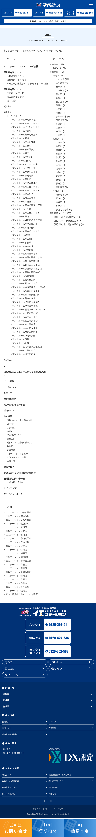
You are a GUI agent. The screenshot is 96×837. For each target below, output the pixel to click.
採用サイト (9, 410)
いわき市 (60, 79)
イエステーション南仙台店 (16, 516)
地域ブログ (9, 467)
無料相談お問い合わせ (14, 478)
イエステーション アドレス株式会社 (21, 66)
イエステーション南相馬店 (16, 557)
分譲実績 (11, 450)
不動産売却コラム (15, 76)
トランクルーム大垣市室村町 (24, 313)
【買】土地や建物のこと (64, 217)
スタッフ (8, 393)
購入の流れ (12, 100)
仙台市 (59, 161)
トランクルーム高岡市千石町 (24, 253)
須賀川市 (60, 120)
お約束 (10, 446)
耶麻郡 (59, 113)
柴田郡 (59, 146)
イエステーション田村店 (15, 568)
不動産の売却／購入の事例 (71, 775)
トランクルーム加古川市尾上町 (25, 291)
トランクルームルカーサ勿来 (24, 164)
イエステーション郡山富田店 (17, 538)
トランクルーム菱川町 (20, 179)
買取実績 (54, 72)
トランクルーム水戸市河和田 (24, 332)
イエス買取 (9, 381)
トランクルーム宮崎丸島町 (23, 276)
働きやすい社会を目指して (19, 442)
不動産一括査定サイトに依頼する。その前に (28, 83)
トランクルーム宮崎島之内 (23, 280)
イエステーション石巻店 (15, 583)
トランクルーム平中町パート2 (24, 231)
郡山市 (59, 94)
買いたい (71, 662)
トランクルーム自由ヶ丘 (21, 246)
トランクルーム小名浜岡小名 (24, 183)
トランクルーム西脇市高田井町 (25, 272)
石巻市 (59, 165)
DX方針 (10, 424)
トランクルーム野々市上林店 (24, 283)
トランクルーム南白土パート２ (25, 186)
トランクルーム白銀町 (20, 160)
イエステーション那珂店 (15, 534)
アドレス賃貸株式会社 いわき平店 (21, 594)
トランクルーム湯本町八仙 (23, 194)
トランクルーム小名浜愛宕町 (24, 224)
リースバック (10, 387)
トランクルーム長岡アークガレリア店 (28, 309)
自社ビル (11, 431)
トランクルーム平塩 (19, 216)
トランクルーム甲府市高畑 (23, 335)
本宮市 (59, 131)
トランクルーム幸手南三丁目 (24, 317)
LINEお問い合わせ (15, 482)
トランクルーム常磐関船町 (23, 227)
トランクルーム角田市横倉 (23, 198)
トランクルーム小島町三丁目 (24, 172)
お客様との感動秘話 (24, 781)
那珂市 (59, 206)
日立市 (59, 198)
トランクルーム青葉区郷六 (23, 149)
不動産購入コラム (58, 213)
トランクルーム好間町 (20, 235)
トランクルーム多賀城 (20, 242)
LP (5, 366)
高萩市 (59, 202)
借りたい (8, 112)
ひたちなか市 (62, 209)
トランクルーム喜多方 (20, 138)
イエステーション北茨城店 (16, 523)
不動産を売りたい (12, 72)
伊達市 (59, 105)
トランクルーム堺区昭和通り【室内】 (28, 287)
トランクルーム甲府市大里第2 (24, 302)
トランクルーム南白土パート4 (24, 190)
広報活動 (11, 427)
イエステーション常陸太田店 (17, 561)
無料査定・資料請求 (16, 80)
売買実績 (71, 728)
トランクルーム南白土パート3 (24, 213)
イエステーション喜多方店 (16, 587)
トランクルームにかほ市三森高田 (26, 347)
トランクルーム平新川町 (21, 157)
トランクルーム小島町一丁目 (24, 168)
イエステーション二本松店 (16, 542)
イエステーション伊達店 (15, 546)
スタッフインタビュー (17, 453)
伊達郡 (59, 124)
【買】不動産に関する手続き (66, 224)
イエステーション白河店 (15, 549)
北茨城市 (60, 194)
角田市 (59, 153)
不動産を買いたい (12, 89)
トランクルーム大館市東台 (23, 350)
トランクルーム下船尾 (20, 209)
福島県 (56, 75)
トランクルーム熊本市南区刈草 (25, 294)
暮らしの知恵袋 (24, 794)
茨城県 (56, 191)
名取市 (59, 172)
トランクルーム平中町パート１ (25, 127)
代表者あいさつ (14, 435)
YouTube (8, 360)
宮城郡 (59, 180)
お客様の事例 (10, 399)
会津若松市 (61, 116)
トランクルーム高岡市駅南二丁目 (26, 257)
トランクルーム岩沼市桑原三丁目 (26, 220)
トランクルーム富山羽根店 (23, 324)
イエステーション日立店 (15, 531)
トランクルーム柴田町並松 (23, 142)
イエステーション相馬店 (15, 553)
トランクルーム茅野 (19, 343)
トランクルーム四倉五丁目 (23, 201)
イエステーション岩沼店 (15, 527)
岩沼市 (59, 176)
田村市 (59, 135)
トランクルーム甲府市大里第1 (24, 306)
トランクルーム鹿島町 (20, 146)
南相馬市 (60, 83)
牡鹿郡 (59, 183)
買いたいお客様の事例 (14, 404)
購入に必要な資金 (15, 97)
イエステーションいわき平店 (17, 512)
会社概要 (8, 416)
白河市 (59, 127)
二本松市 (60, 90)
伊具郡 (59, 157)
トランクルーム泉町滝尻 (21, 175)
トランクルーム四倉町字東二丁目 (26, 205)
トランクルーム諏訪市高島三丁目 (26, 268)
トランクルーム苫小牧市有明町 (25, 261)
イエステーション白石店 (15, 564)
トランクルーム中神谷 (20, 131)
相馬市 (59, 86)
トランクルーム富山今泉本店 (24, 320)
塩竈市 (59, 168)
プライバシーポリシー (14, 494)
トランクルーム (14, 116)
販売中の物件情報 (24, 734)
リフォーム (25, 675)
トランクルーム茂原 (19, 339)
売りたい (25, 662)
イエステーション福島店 (15, 590)
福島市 (59, 98)
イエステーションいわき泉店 (17, 520)
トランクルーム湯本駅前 (21, 250)
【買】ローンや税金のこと (65, 220)
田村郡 (59, 109)
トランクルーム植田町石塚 (23, 354)
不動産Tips (71, 787)
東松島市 (60, 187)
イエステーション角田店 (15, 575)
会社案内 (11, 439)
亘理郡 (59, 150)
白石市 (59, 142)
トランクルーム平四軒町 (21, 239)
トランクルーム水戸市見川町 (24, 328)
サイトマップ (10, 488)
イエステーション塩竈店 (15, 579)
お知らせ (54, 64)
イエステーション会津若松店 (17, 572)
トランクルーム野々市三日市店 (25, 265)
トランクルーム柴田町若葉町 (24, 134)
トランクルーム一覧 (16, 457)
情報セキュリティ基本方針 (19, 420)
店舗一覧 (11, 461)
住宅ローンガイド (15, 93)
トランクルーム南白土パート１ (25, 123)
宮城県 (56, 139)
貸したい (8, 106)
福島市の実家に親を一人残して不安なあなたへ (25, 374)
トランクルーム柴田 (19, 153)
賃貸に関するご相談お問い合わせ (20, 473)
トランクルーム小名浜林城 (23, 119)
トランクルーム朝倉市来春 (23, 298)
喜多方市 (60, 101)
